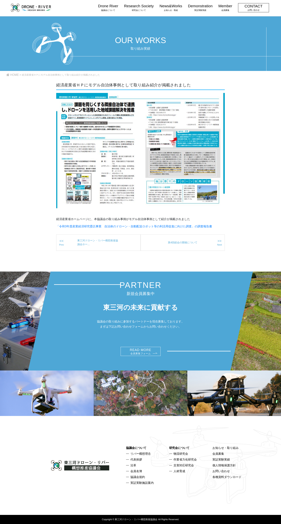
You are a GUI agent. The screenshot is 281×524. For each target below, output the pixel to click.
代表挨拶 (136, 459)
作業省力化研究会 (185, 459)
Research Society (139, 7)
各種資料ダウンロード (227, 477)
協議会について (136, 447)
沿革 (133, 465)
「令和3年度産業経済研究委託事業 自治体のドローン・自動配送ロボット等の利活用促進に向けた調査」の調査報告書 (134, 226)
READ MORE (140, 351)
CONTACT (254, 7)
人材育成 (179, 471)
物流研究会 (181, 453)
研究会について (179, 447)
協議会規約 (137, 477)
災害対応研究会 (184, 465)
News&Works (171, 7)
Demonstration (200, 7)
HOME (14, 74)
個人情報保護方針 (224, 465)
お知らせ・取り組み (225, 447)
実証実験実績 (221, 459)
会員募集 (218, 453)
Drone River (108, 7)
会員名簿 (136, 471)
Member (225, 7)
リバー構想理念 (140, 453)
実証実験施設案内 (142, 482)
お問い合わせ (221, 471)
